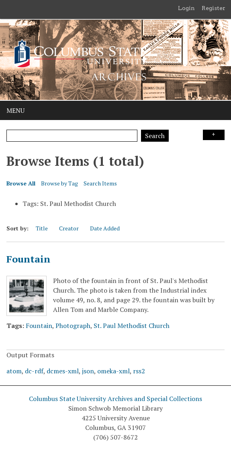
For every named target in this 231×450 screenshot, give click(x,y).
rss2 (139, 371)
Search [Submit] (155, 135)
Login (186, 8)
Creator (69, 228)
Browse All (20, 183)
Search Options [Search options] (214, 135)
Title (42, 228)
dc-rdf (34, 371)
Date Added (105, 228)
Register (213, 8)
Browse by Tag (59, 183)
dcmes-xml (63, 371)
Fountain (28, 258)
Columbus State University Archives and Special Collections (115, 398)
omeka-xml (113, 371)
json (88, 371)
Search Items (100, 183)
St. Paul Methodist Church (132, 325)
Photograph (72, 325)
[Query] (71, 136)
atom (14, 371)
